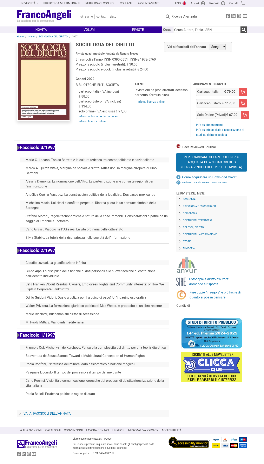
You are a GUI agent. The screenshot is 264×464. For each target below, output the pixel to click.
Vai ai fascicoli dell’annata (186, 47)
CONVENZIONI (73, 430)
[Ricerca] (243, 29)
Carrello (234, 3)
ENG (178, 3)
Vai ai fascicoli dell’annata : (48, 413)
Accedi (195, 3)
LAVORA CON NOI (97, 430)
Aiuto (113, 16)
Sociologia (190, 213)
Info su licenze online (92, 121)
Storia (187, 241)
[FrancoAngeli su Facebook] (228, 16)
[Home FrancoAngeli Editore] (44, 16)
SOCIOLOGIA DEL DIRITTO (53, 36)
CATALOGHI (53, 430)
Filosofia (189, 248)
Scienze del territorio (197, 220)
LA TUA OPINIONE (30, 430)
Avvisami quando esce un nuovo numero (204, 182)
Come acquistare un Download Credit (209, 177)
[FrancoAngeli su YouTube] (245, 16)
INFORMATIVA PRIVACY (142, 430)
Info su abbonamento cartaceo (98, 116)
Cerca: (167, 30)
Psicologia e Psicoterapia (199, 206)
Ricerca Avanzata (184, 16)
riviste (31, 36)
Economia (189, 199)
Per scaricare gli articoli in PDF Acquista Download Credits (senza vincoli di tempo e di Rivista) (211, 162)
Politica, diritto (193, 227)
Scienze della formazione (200, 234)
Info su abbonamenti (209, 124)
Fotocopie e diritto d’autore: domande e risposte (209, 281)
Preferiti (214, 3)
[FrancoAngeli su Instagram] (239, 16)
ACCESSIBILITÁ (172, 430)
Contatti (101, 16)
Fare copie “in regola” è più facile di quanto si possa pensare (215, 294)
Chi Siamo (86, 16)
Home (20, 36)
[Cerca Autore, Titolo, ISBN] (206, 29)
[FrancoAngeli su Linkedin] (233, 16)
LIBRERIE (118, 430)
